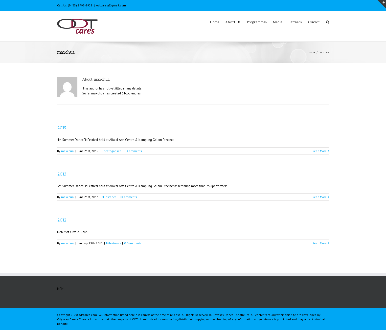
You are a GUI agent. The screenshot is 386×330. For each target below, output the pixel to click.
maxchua (67, 151)
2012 (62, 220)
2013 (61, 174)
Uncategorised (111, 151)
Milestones (109, 197)
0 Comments (133, 151)
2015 (61, 128)
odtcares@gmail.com (111, 5)
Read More (320, 151)
